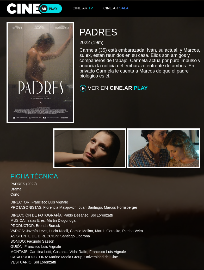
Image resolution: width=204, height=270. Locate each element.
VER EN (114, 88)
